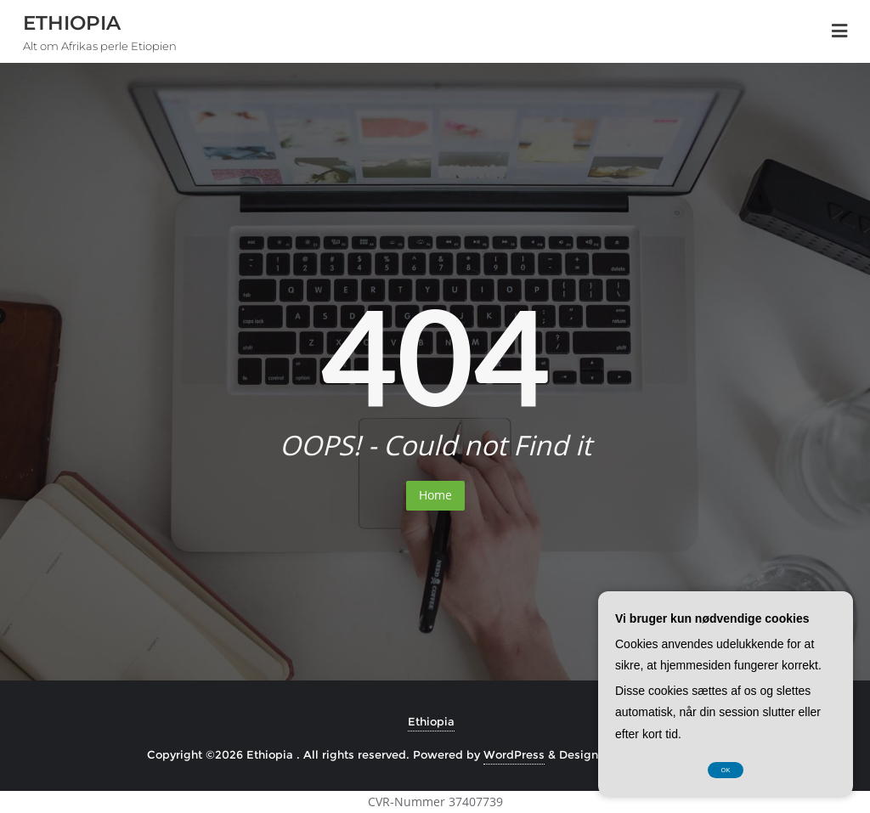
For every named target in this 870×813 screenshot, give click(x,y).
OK (726, 770)
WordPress (514, 754)
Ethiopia (431, 721)
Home (435, 495)
